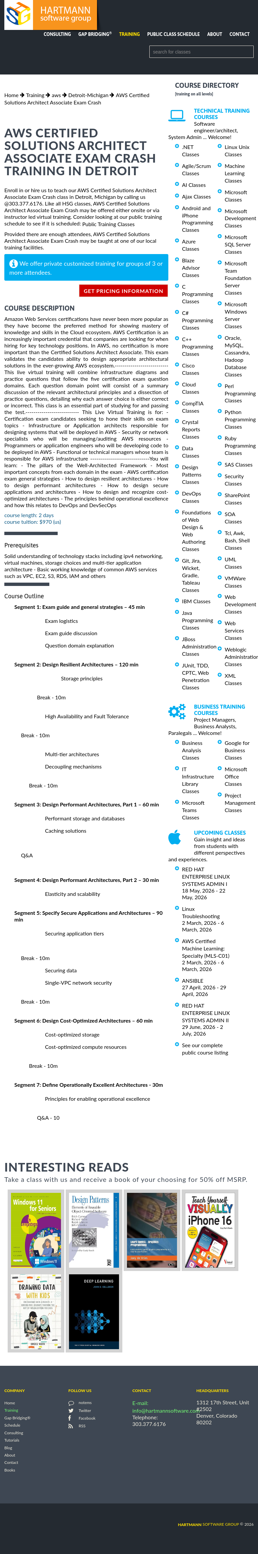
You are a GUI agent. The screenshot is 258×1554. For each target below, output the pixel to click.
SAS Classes (239, 464)
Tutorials (11, 1440)
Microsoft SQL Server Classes (238, 244)
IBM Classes (196, 601)
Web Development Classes (240, 604)
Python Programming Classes (240, 419)
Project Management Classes (240, 802)
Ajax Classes (196, 196)
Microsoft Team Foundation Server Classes (238, 278)
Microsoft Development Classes (240, 218)
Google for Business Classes (237, 750)
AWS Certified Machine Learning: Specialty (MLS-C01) (205, 948)
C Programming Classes (197, 293)
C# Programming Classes (197, 320)
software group (208, 1524)
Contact (240, 34)
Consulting (57, 34)
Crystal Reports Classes (191, 429)
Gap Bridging (95, 34)
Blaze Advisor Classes (191, 267)
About (214, 34)
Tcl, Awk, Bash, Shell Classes (237, 540)
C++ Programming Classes (197, 346)
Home (11, 95)
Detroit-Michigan (88, 95)
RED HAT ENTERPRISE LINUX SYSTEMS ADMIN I (206, 876)
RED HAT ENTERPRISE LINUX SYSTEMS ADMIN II (206, 1012)
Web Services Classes (234, 630)
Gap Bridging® (17, 1417)
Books (9, 1470)
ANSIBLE (192, 980)
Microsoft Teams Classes (193, 809)
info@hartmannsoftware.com (166, 1410)
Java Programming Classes (197, 620)
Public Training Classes (108, 224)
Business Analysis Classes (192, 750)
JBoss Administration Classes (199, 646)
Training (129, 34)
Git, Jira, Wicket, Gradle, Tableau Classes (191, 575)
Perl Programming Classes (240, 393)
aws (56, 95)
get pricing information (123, 291)
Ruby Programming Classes (240, 445)
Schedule (12, 1425)
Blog (8, 1447)
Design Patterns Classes (191, 474)
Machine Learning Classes (235, 173)
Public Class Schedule (173, 34)
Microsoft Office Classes (236, 776)
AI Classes (194, 185)
